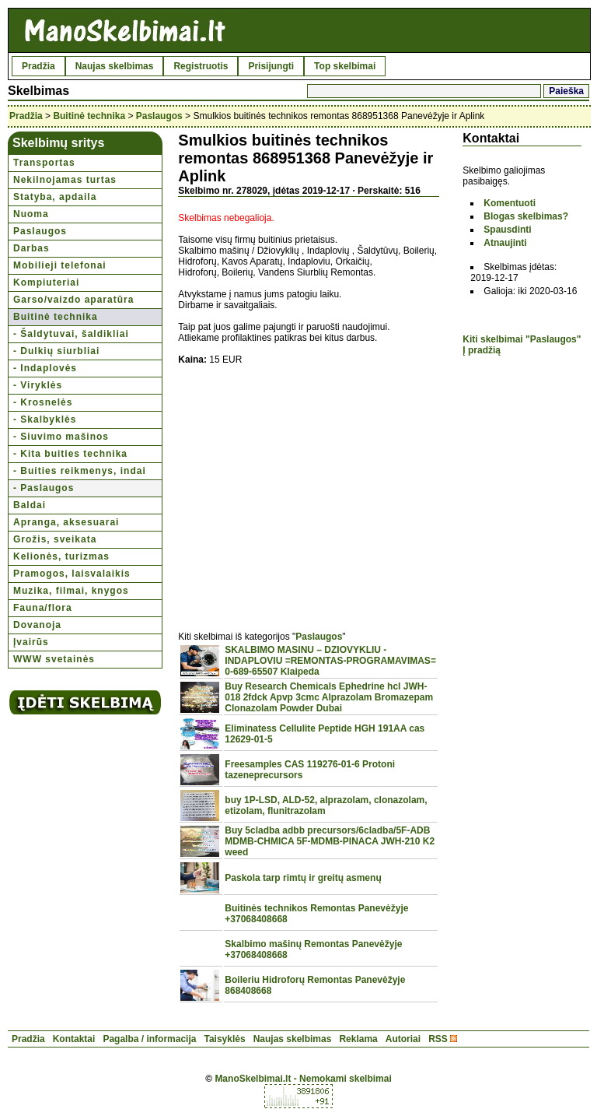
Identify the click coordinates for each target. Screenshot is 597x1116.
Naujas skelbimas (114, 66)
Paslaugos (159, 116)
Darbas (31, 248)
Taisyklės (224, 1039)
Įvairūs (31, 642)
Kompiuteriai (46, 282)
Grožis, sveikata (54, 539)
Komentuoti (510, 203)
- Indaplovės (45, 368)
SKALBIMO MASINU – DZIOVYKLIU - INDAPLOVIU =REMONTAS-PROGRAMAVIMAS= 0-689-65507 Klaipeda (330, 660)
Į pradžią (482, 350)
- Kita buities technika (70, 453)
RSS (438, 1039)
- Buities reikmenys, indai (79, 470)
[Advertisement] (308, 489)
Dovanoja (37, 624)
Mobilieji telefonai (59, 265)
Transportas (44, 162)
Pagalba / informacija (149, 1039)
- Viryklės (37, 385)
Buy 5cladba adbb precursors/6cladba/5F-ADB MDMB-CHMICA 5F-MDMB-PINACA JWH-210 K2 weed (330, 841)
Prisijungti (271, 66)
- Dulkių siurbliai (56, 351)
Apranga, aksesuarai (66, 522)
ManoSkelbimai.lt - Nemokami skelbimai (303, 1078)
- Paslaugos (43, 488)
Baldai (29, 505)
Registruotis (200, 66)
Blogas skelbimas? (526, 216)
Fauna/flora (42, 607)
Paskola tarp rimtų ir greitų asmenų (303, 877)
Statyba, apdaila (54, 196)
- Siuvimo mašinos (61, 436)
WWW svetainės (54, 659)
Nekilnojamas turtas (65, 179)
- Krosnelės (42, 402)
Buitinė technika (89, 116)
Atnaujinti (505, 242)
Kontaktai (74, 1039)
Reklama (358, 1039)
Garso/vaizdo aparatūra (73, 299)
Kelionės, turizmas (61, 556)
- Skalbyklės (44, 419)
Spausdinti (507, 229)
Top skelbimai (344, 66)
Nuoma (31, 214)
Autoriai (403, 1039)
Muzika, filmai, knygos (71, 590)
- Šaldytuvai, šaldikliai (71, 333)
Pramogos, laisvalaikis (72, 573)
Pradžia (38, 66)
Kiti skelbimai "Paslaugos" (522, 339)
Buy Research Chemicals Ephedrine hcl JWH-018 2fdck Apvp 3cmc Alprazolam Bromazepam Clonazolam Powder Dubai (329, 697)
